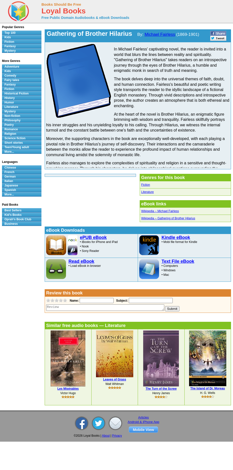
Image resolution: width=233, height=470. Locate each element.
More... (9, 151)
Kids (7, 37)
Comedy (10, 75)
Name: (74, 300)
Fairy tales (11, 80)
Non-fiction (12, 116)
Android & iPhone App (143, 422)
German (10, 176)
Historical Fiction (16, 93)
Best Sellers (13, 210)
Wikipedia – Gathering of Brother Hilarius (168, 218)
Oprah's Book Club (17, 219)
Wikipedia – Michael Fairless (160, 211)
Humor (9, 102)
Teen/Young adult (16, 147)
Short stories (13, 142)
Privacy (117, 435)
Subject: (121, 300)
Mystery (10, 50)
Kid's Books (13, 215)
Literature (147, 192)
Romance (11, 129)
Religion (10, 134)
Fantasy (10, 46)
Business (11, 224)
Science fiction (15, 138)
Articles (143, 417)
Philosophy (12, 120)
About (106, 435)
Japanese (11, 185)
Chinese (10, 167)
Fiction (145, 185)
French (9, 172)
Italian (8, 181)
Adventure (11, 66)
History (9, 98)
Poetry (9, 125)
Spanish (10, 190)
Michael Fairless (160, 34)
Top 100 (9, 33)
